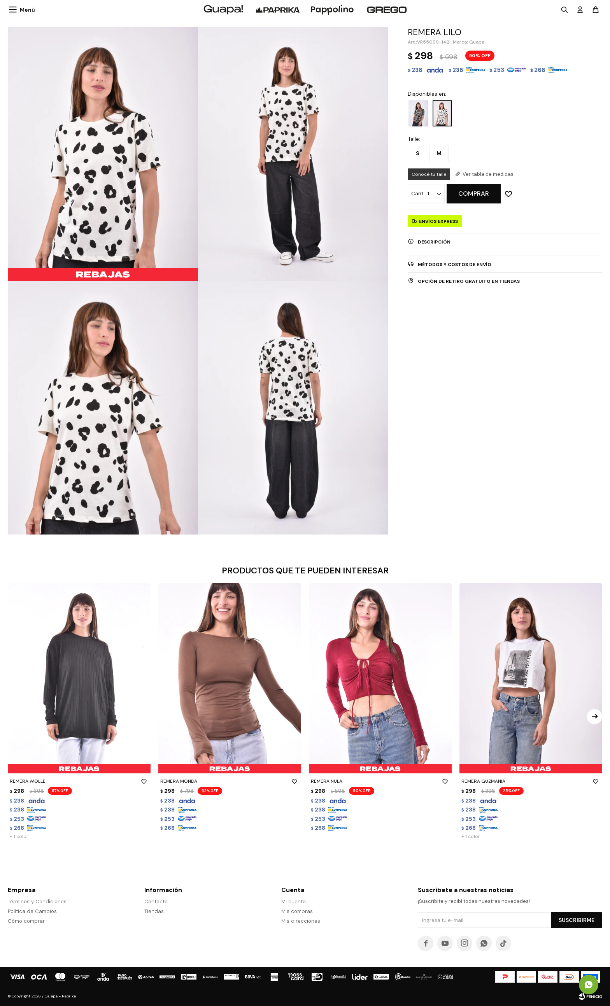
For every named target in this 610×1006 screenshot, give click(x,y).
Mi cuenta (293, 901)
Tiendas (154, 911)
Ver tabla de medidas (488, 174)
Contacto (156, 901)
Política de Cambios (32, 911)
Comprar (473, 193)
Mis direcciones (300, 921)
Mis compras (297, 911)
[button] (594, 716)
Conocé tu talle (429, 174)
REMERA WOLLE (79, 781)
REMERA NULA (380, 781)
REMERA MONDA (229, 781)
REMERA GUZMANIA (530, 781)
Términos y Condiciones (37, 901)
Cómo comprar (26, 921)
